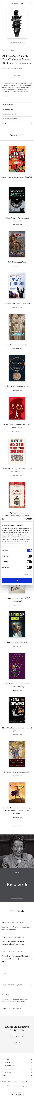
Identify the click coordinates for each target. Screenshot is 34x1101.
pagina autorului (17, 897)
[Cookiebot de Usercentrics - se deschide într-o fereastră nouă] (24, 519)
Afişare (26, 574)
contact (17, 1042)
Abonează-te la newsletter (11, 1008)
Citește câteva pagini (17, 43)
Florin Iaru (21, 55)
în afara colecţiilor (15, 68)
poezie (4, 68)
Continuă (5, 96)
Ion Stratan (8, 55)
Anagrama (24, 1086)
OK (17, 580)
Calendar (5, 973)
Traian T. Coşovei (11, 59)
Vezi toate (17, 826)
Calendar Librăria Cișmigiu (12, 984)
